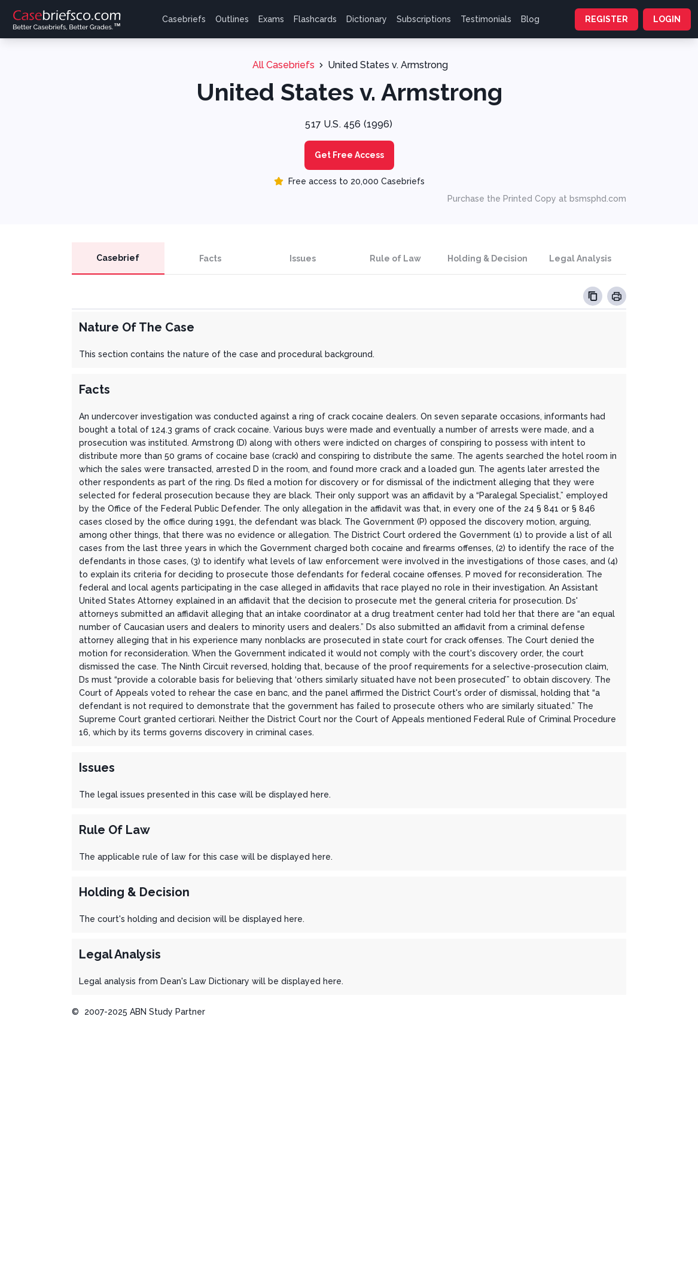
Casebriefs (184, 19)
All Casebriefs (283, 65)
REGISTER (606, 19)
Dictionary (366, 19)
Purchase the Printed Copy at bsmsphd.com (536, 198)
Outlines (232, 19)
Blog (530, 19)
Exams (271, 19)
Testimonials (486, 19)
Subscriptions (424, 19)
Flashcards (315, 19)
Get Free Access (349, 155)
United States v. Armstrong (388, 65)
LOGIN (667, 19)
